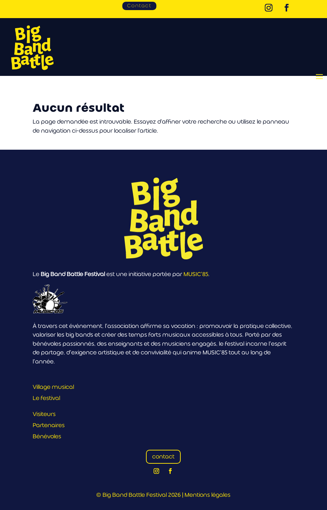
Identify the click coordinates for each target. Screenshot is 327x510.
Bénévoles (47, 436)
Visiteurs (44, 414)
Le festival (46, 398)
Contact (139, 5)
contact (163, 456)
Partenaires (49, 425)
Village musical (53, 387)
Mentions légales (207, 495)
